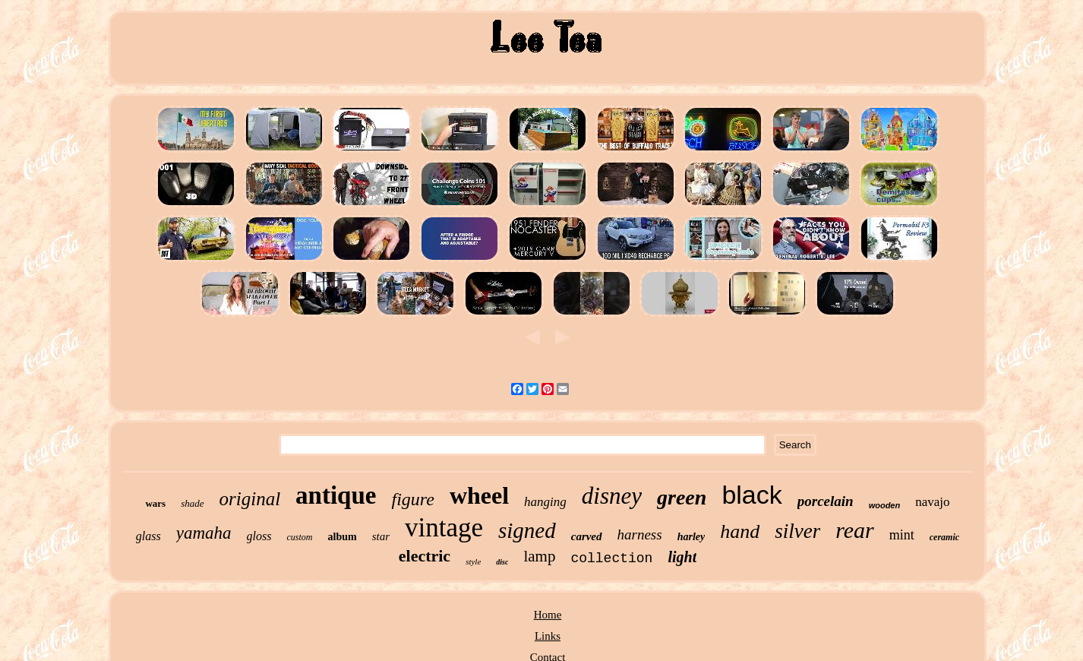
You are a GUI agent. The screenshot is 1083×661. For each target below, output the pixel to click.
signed (527, 530)
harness (639, 534)
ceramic (944, 537)
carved (586, 536)
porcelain (825, 501)
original (250, 499)
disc (502, 562)
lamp (539, 556)
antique (335, 495)
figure (412, 499)
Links (547, 636)
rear (854, 529)
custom (300, 537)
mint (901, 534)
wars (155, 503)
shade (192, 503)
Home (548, 615)
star (381, 536)
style (473, 561)
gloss (259, 536)
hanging (545, 502)
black (751, 494)
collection (611, 558)
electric (424, 555)
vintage (444, 527)
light (682, 557)
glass (148, 536)
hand (739, 531)
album (342, 536)
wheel (479, 495)
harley (691, 536)
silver (797, 531)
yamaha (204, 532)
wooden (885, 505)
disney (612, 495)
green (681, 497)
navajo (932, 502)
